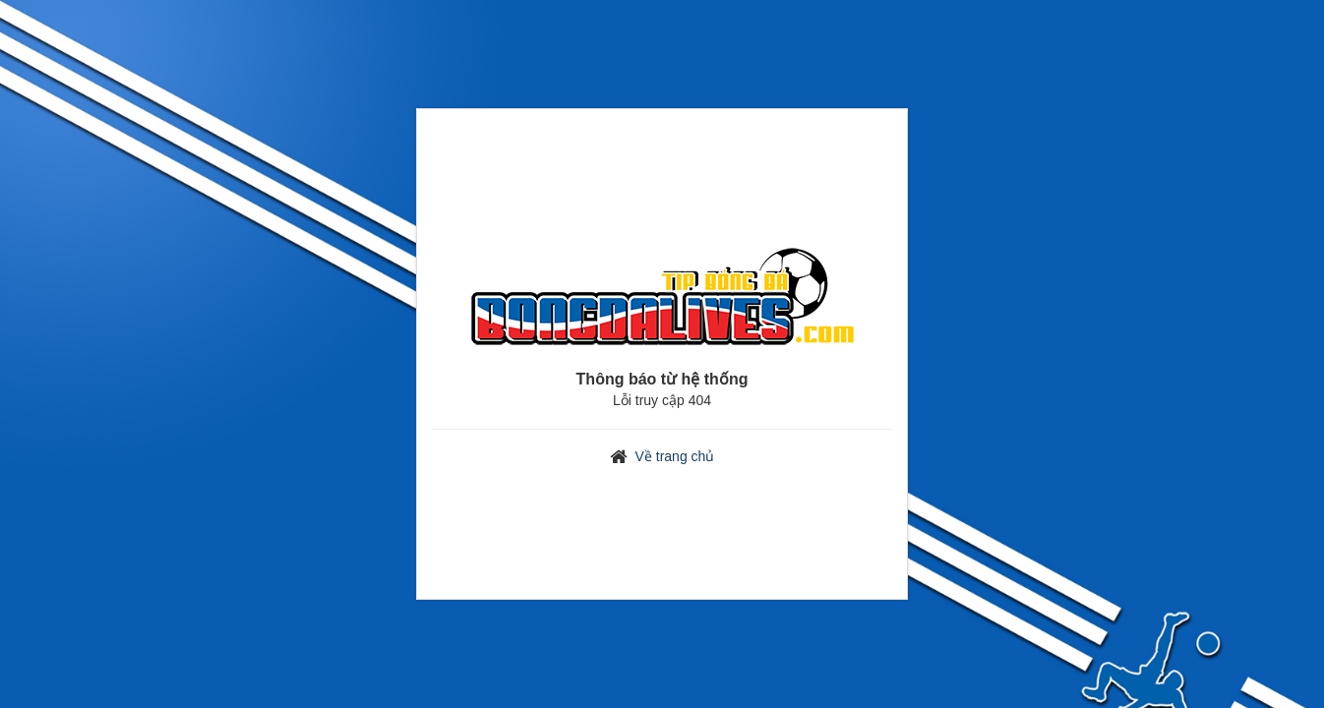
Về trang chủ (675, 456)
